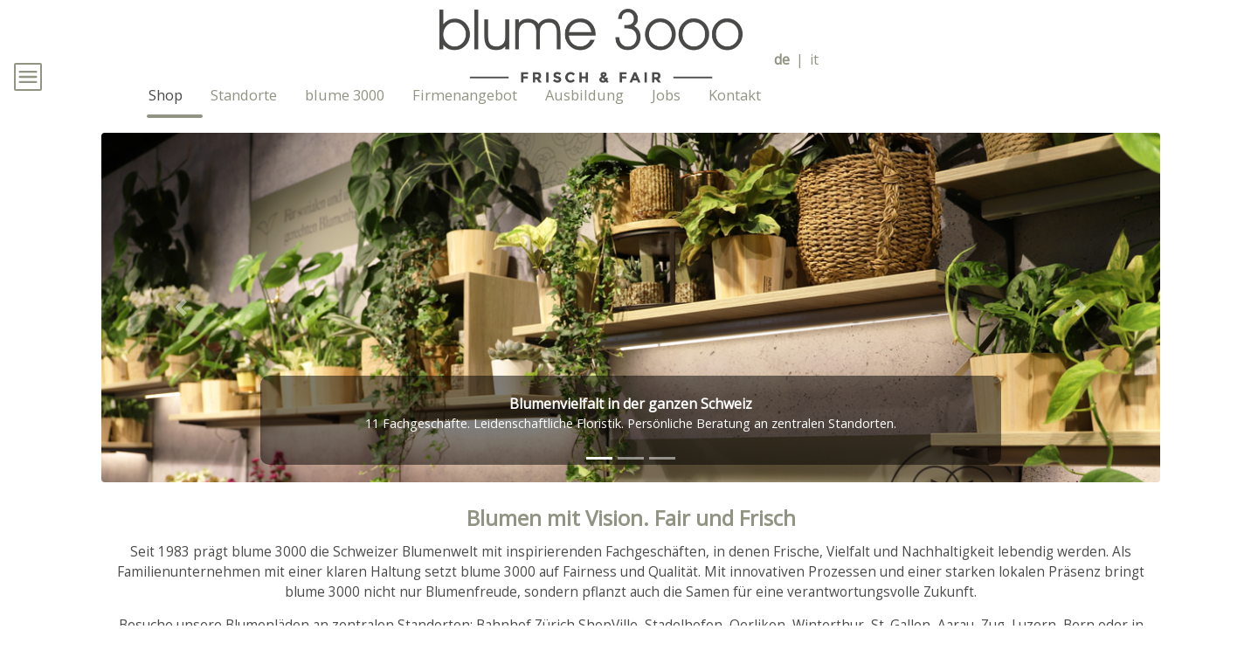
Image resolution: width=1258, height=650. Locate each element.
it (814, 60)
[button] (180, 333)
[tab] (599, 484)
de (782, 60)
